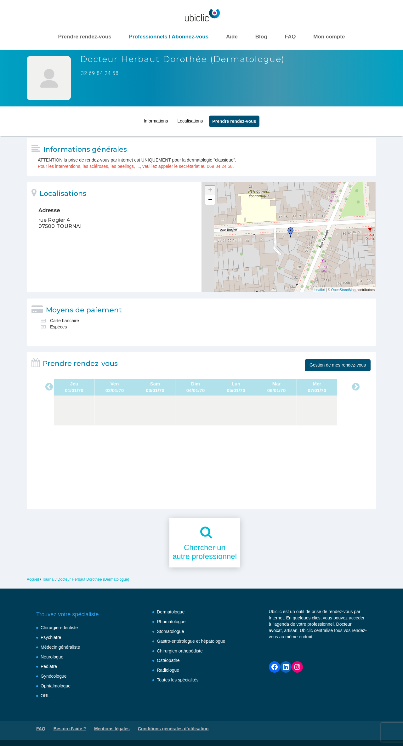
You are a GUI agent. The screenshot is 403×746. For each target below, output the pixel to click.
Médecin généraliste (60, 647)
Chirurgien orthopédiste (180, 650)
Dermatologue (170, 611)
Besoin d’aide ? (70, 728)
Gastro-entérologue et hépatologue (191, 641)
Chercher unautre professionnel (205, 552)
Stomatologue (170, 631)
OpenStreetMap (343, 290)
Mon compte (329, 37)
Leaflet (320, 290)
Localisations (190, 119)
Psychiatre (51, 637)
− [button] (210, 200)
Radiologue (168, 670)
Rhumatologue (171, 621)
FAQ (290, 37)
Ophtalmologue (56, 685)
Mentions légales (112, 728)
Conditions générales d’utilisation (173, 728)
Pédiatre (49, 666)
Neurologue (52, 656)
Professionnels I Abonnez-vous (169, 37)
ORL (45, 695)
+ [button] (210, 190)
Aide (232, 37)
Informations (156, 119)
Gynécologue (54, 676)
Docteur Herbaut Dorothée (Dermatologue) (93, 579)
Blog (261, 37)
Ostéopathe (168, 660)
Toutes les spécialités (177, 679)
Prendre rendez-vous (84, 37)
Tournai (48, 579)
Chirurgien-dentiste (59, 627)
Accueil (33, 579)
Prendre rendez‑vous (234, 119)
